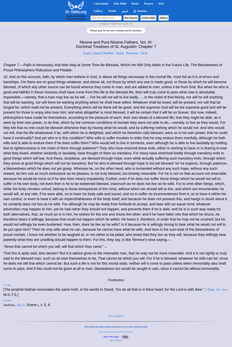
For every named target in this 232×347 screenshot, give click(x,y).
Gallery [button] (97, 11)
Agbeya (108, 327)
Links (145, 327)
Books (116, 327)
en (120, 24)
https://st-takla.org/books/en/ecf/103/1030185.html (116, 332)
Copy (125, 336)
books (114, 24)
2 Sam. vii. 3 (214, 290)
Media (138, 327)
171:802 (7, 285)
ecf (125, 24)
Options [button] (140, 11)
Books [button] (135, 3)
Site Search (130, 18)
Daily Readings (97, 327)
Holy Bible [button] (120, 3)
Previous (132, 53)
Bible (86, 327)
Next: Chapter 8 (116, 316)
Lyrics (123, 327)
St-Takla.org (104, 24)
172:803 (7, 300)
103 (130, 24)
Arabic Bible (148, 18)
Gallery (164, 18)
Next (144, 53)
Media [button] (112, 11)
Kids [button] (161, 3)
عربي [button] (124, 11)
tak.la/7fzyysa (116, 340)
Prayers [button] (148, 3)
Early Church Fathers (98, 53)
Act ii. (21, 305)
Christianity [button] (101, 3)
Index (120, 53)
